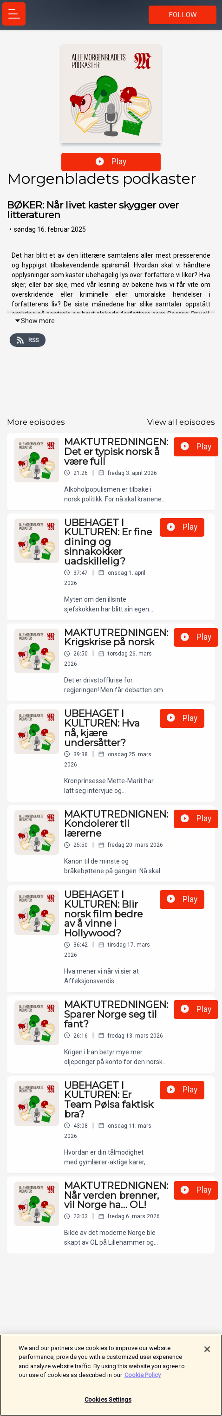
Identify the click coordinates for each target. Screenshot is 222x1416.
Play (111, 161)
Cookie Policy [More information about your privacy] (142, 1379)
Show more (34, 321)
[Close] (207, 1353)
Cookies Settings (108, 1403)
